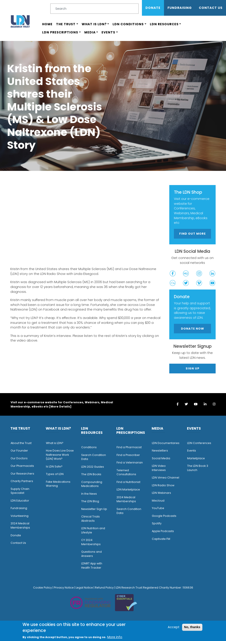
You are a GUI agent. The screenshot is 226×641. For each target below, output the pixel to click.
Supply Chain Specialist (20, 491)
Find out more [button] (192, 234)
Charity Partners (22, 481)
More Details (60, 406)
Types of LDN (55, 474)
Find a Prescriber (128, 455)
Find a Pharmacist (129, 447)
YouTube (158, 508)
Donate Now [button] (192, 328)
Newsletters (160, 450)
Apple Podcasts (163, 531)
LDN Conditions (128, 24)
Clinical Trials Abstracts (90, 519)
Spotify (157, 523)
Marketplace (196, 458)
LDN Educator (20, 500)
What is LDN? (94, 24)
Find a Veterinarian (130, 462)
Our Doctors (19, 458)
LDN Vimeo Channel (165, 477)
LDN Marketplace (128, 489)
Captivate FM (161, 539)
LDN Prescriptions (60, 32)
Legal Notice (84, 587)
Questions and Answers (91, 554)
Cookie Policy (42, 587)
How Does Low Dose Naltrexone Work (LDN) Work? (60, 455)
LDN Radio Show (163, 485)
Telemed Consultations (126, 472)
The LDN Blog (90, 501)
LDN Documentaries (165, 443)
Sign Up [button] (193, 368)
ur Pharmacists (23, 466)
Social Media (161, 458)
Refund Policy (104, 587)
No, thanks (192, 627)
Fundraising (180, 8)
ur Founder (20, 450)
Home (47, 24)
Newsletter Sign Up (94, 509)
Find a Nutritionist (128, 482)
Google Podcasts (164, 516)
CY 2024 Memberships (91, 542)
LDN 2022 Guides (92, 467)
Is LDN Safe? (54, 466)
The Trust (65, 24)
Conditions (89, 447)
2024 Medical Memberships (20, 525)
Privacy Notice (64, 587)
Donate (152, 8)
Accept (173, 627)
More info (114, 637)
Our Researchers (22, 473)
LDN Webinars (161, 493)
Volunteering (19, 516)
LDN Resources (164, 24)
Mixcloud (158, 500)
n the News (89, 494)
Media (90, 32)
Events (108, 32)
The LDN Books (91, 474)
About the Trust (21, 443)
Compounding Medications (91, 484)
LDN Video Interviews (159, 468)
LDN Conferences (199, 443)
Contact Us (210, 8)
